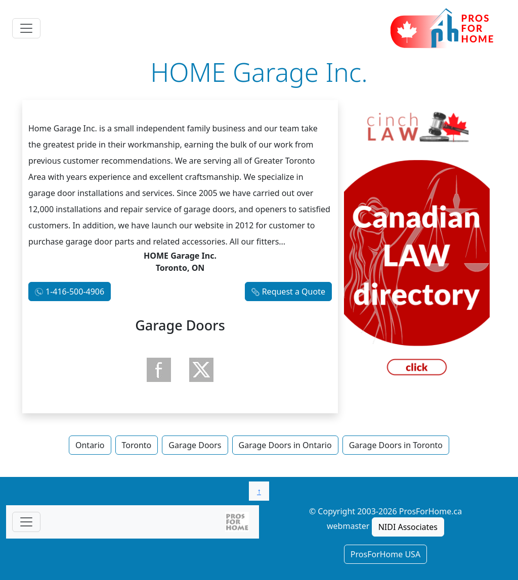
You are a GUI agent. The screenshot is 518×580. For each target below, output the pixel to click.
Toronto (137, 445)
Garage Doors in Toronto (396, 445)
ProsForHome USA (385, 554)
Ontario (90, 445)
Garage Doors (194, 445)
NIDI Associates (408, 527)
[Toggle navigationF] (26, 522)
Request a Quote (293, 291)
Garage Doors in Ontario (285, 445)
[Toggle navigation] (26, 28)
